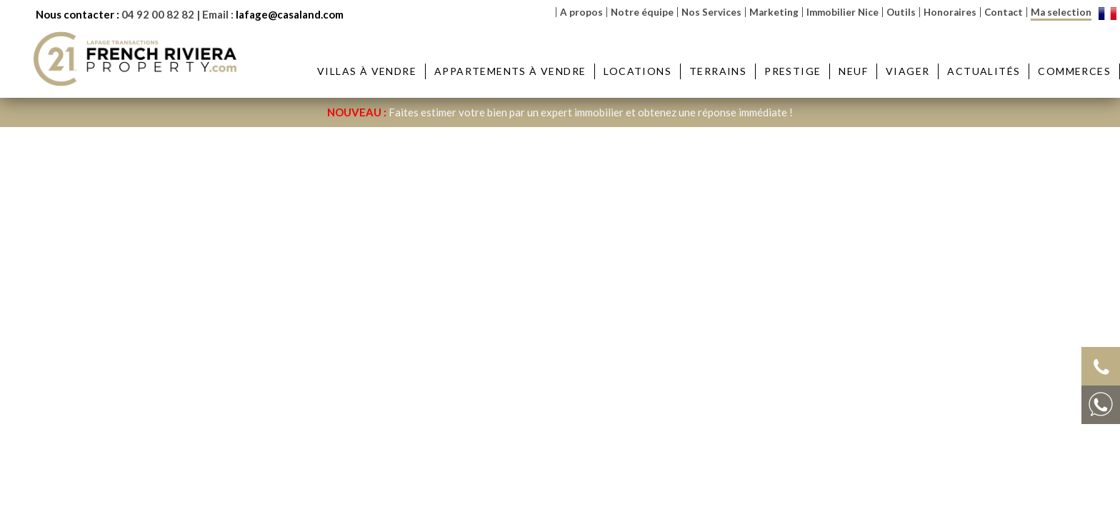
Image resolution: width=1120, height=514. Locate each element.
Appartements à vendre (510, 71)
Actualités (983, 71)
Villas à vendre (366, 71)
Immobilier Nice (842, 12)
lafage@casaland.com (290, 14)
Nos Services (711, 12)
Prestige (792, 71)
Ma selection (1061, 12)
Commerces (1074, 71)
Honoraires (950, 12)
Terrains (717, 71)
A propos (581, 12)
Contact (1003, 12)
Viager (907, 71)
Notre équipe (642, 12)
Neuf (853, 71)
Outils (901, 12)
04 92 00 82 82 (157, 14)
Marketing (774, 12)
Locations (637, 71)
